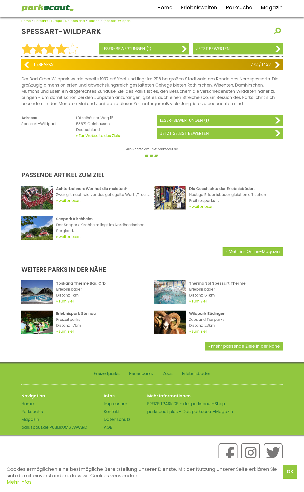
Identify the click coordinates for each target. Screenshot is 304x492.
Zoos (168, 373)
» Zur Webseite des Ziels (98, 135)
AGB (108, 427)
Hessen (94, 21)
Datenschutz (117, 419)
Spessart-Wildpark (117, 21)
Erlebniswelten (199, 7)
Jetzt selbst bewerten (184, 133)
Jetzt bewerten (213, 49)
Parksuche (239, 7)
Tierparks (41, 21)
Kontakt (112, 411)
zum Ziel (66, 301)
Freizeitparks (107, 373)
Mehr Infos (19, 482)
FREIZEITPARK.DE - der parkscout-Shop (186, 404)
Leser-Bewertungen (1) (127, 49)
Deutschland (75, 21)
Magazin (272, 7)
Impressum (115, 404)
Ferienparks (141, 373)
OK (290, 471)
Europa (56, 21)
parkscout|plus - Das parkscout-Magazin (190, 411)
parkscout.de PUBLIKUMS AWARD (54, 427)
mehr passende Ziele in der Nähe (245, 346)
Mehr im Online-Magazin (254, 251)
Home (164, 7)
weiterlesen (70, 200)
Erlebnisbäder (196, 373)
